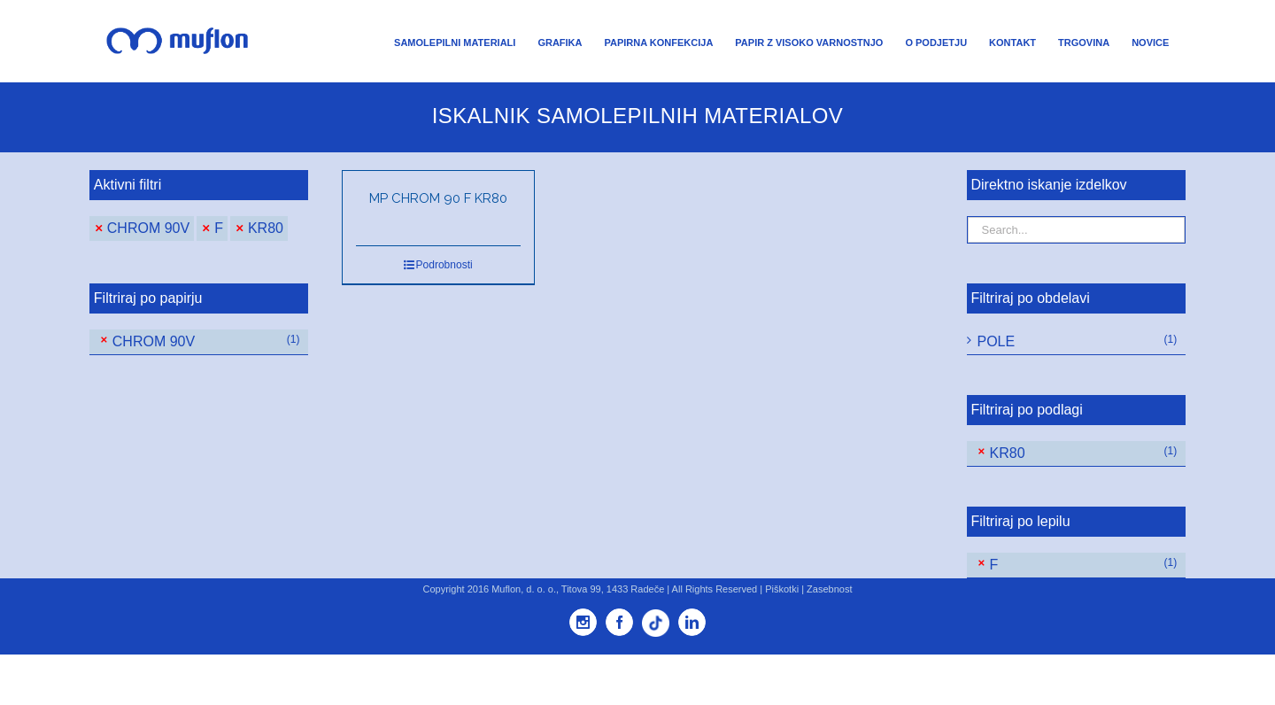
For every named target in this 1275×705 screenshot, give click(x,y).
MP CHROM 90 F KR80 (438, 198)
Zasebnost (829, 589)
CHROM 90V (148, 228)
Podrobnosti (444, 265)
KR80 (265, 228)
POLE (997, 341)
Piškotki (782, 589)
